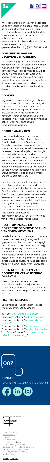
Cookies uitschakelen (36, 329)
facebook (6, 391)
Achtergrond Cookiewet (25, 314)
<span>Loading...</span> (25, 433)
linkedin (17, 391)
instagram (28, 391)
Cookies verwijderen (35, 326)
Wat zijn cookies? (34, 317)
